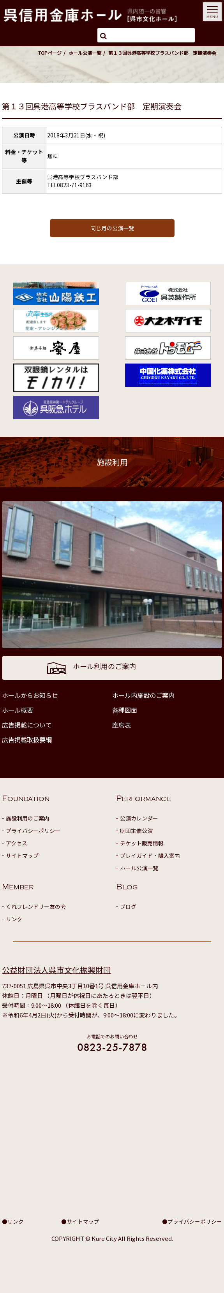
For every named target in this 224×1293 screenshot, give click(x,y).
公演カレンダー (139, 818)
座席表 (121, 724)
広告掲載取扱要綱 (27, 739)
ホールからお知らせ (30, 695)
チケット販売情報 (142, 843)
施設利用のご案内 (27, 818)
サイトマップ (22, 855)
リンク (14, 919)
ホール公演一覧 (85, 52)
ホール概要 (17, 710)
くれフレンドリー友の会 (36, 906)
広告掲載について (27, 724)
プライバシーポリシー (33, 830)
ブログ (128, 906)
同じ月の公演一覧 (112, 228)
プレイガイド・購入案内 (150, 855)
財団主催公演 (136, 830)
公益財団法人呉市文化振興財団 (56, 969)
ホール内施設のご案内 (143, 695)
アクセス (16, 843)
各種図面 (124, 710)
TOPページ (50, 52)
